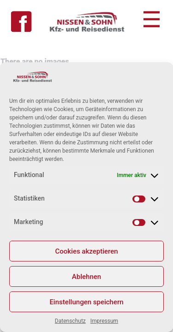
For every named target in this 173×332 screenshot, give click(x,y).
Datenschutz (70, 321)
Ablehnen (86, 277)
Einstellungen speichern (86, 302)
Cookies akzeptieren (86, 251)
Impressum (104, 321)
